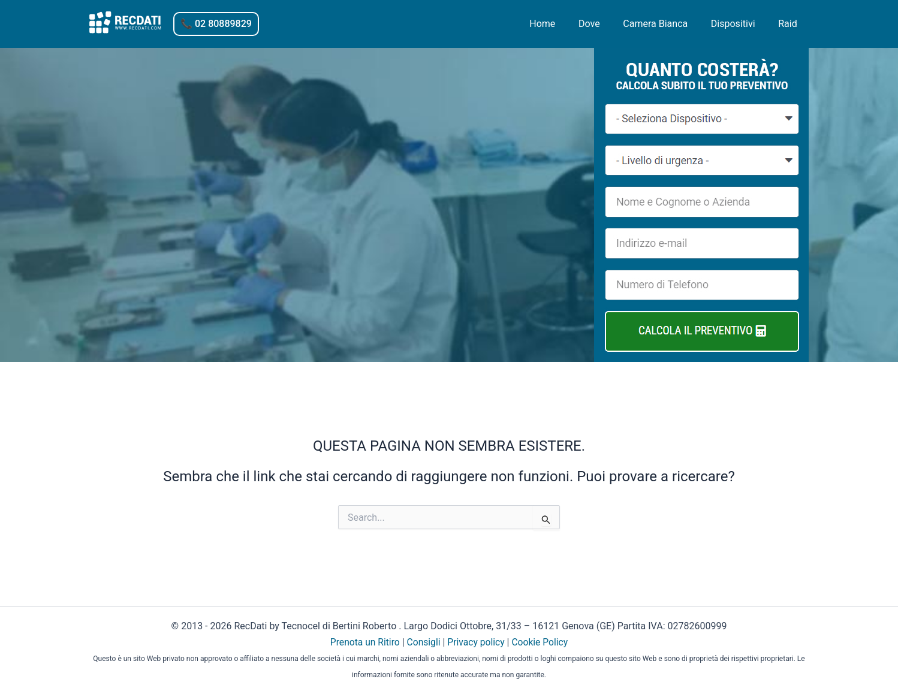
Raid (790, 23)
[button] (216, 24)
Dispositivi (739, 23)
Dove (603, 23)
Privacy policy (476, 642)
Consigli (423, 642)
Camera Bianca (665, 23)
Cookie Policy (541, 642)
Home (560, 23)
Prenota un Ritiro (363, 642)
